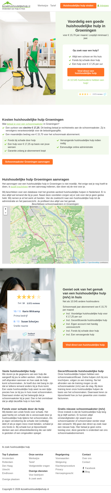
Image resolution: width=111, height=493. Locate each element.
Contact (86, 462)
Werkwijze (43, 5)
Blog (87, 472)
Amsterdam (8, 458)
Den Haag (7, 466)
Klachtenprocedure (65, 466)
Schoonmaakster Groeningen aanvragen (27, 162)
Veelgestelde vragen (39, 466)
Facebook (90, 468)
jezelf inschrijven (19, 186)
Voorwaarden (62, 458)
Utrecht (6, 469)
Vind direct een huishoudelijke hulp (86, 72)
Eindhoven (7, 473)
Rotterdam (7, 462)
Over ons (87, 458)
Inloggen (103, 5)
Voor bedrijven (36, 475)
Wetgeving (61, 462)
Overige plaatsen (11, 479)
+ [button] (5, 209)
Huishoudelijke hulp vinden (78, 5)
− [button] (5, 213)
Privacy (59, 469)
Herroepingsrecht (64, 473)
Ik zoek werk (35, 478)
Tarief (53, 5)
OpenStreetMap (93, 262)
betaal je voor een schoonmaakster (25, 124)
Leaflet (83, 262)
